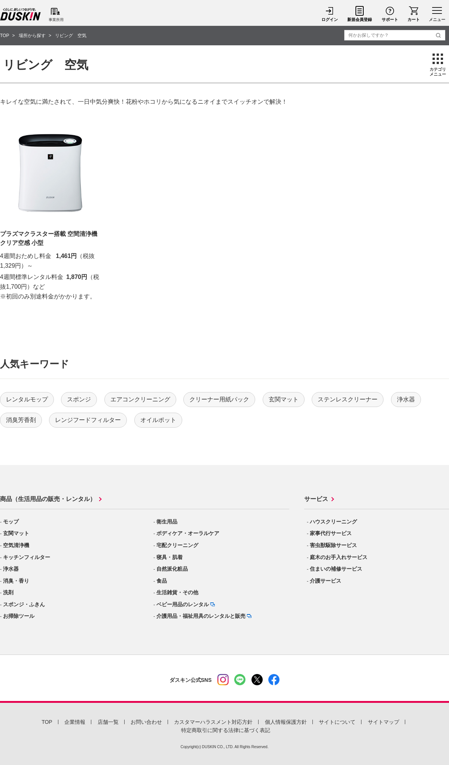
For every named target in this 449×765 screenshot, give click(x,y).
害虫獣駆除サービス (333, 545)
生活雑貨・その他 (177, 592)
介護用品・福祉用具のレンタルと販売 (200, 616)
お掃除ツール (18, 616)
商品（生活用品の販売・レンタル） (48, 499)
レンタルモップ (27, 399)
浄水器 (406, 399)
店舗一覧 (108, 722)
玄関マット (284, 399)
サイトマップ (383, 722)
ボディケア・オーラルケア (187, 533)
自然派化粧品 (172, 569)
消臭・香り (16, 581)
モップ (11, 522)
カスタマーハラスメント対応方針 (213, 722)
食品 (161, 581)
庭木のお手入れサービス (338, 557)
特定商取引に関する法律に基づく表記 (225, 730)
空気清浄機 (16, 545)
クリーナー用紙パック (219, 399)
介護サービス (325, 581)
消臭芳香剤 (21, 420)
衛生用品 (166, 522)
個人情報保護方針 (286, 722)
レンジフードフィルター (88, 420)
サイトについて (337, 722)
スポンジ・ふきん (24, 604)
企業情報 (74, 722)
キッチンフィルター (26, 557)
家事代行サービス (331, 533)
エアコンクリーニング (140, 399)
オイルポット (158, 420)
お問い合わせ (146, 722)
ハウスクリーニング (333, 522)
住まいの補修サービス (336, 569)
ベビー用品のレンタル (182, 604)
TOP (47, 722)
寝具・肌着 (169, 557)
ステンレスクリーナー (348, 399)
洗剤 (8, 592)
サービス (316, 499)
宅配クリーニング (177, 545)
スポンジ (79, 399)
